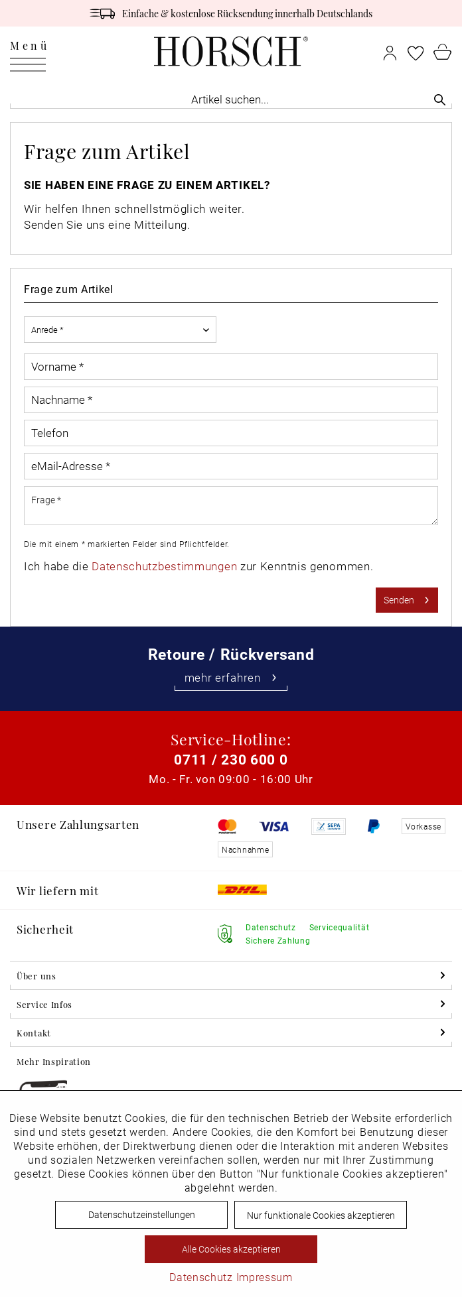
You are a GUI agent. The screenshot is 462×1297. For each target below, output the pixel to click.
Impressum (264, 1277)
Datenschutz (201, 1277)
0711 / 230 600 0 (230, 759)
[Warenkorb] (442, 51)
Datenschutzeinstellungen (141, 1214)
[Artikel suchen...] (231, 99)
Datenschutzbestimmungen (164, 566)
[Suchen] (439, 99)
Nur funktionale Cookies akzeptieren (321, 1215)
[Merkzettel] (416, 51)
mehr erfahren (231, 677)
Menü (29, 48)
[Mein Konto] (390, 51)
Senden (407, 597)
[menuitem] (29, 51)
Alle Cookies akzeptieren (231, 1249)
